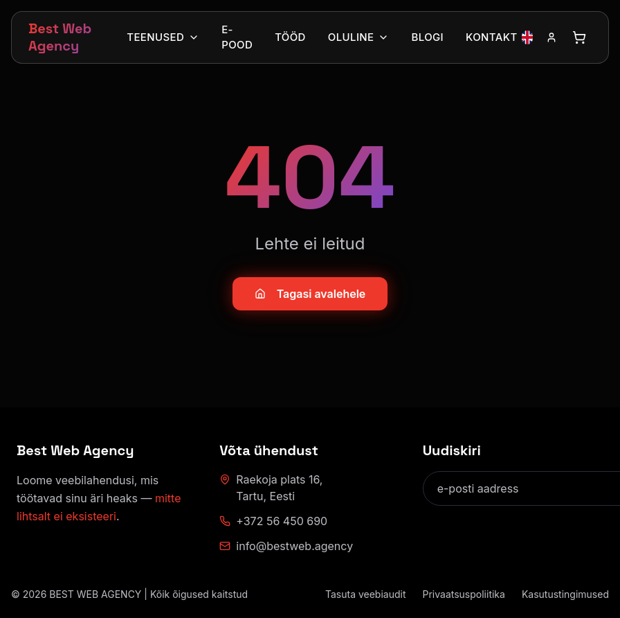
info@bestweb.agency (286, 546)
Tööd (290, 37)
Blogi (427, 37)
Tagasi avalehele (310, 294)
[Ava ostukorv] (579, 37)
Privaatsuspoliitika (464, 594)
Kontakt (491, 37)
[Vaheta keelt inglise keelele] (527, 37)
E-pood (237, 37)
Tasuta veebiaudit (365, 594)
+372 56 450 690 (273, 521)
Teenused (163, 37)
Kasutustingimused (565, 594)
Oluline (359, 37)
